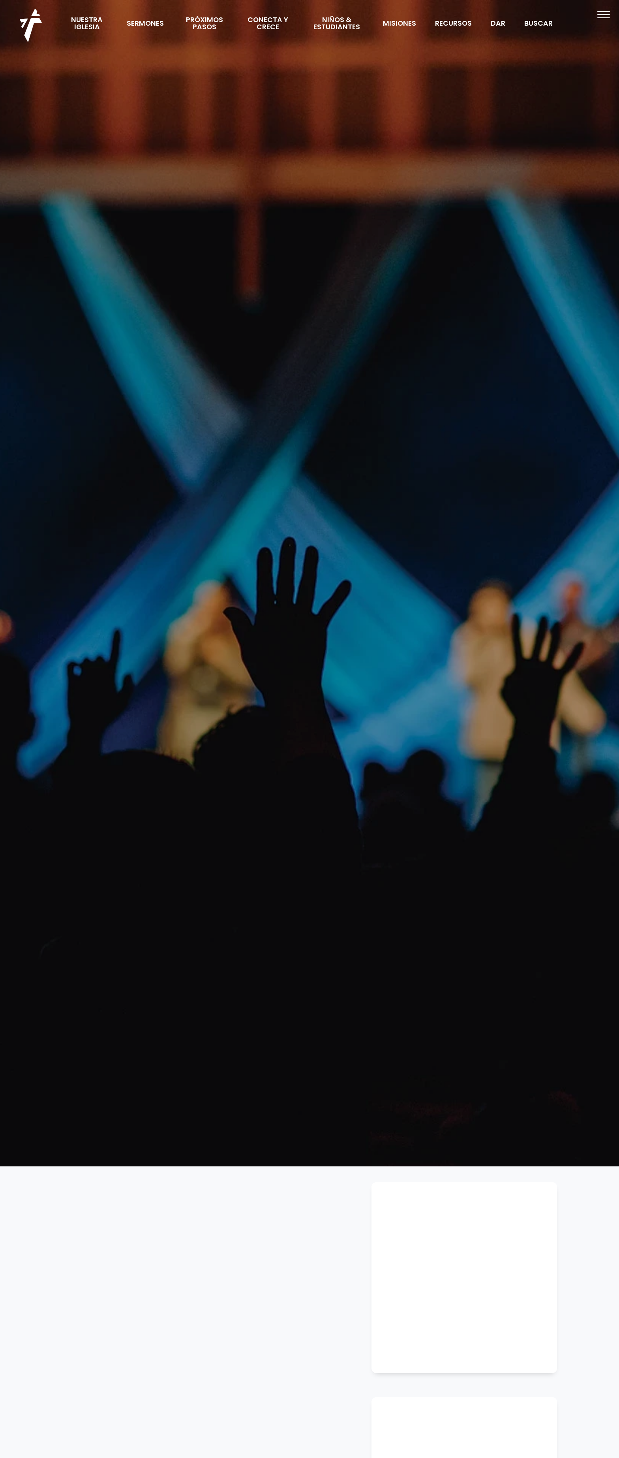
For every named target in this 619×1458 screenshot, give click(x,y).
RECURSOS (453, 24)
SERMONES (145, 24)
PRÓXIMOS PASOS (204, 24)
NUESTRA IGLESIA (87, 24)
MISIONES (399, 24)
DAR (498, 24)
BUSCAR (538, 24)
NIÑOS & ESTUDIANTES (336, 24)
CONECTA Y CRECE (268, 24)
